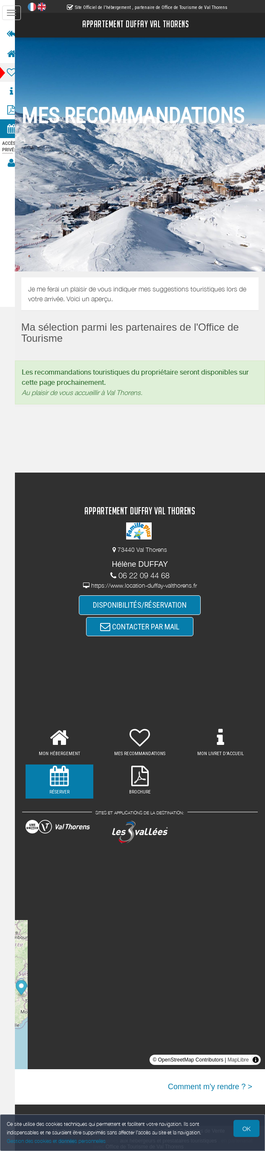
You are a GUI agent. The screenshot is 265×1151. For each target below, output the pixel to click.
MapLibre (238, 1060)
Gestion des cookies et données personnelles (56, 1141)
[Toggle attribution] (256, 1060)
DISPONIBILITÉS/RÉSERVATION (144, 604)
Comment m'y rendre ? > (210, 1086)
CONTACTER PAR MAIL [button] (144, 626)
